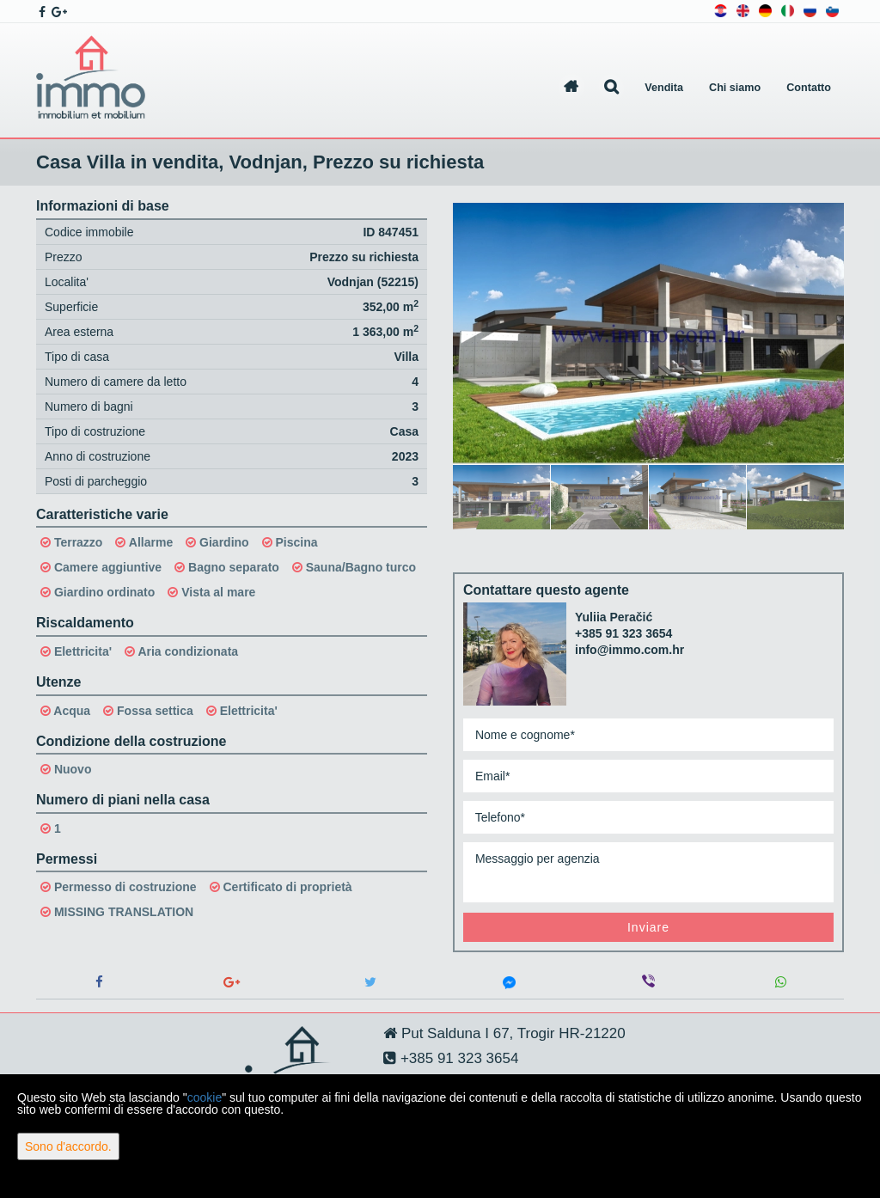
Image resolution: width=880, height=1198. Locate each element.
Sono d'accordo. (68, 1146)
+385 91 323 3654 (623, 633)
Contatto (808, 88)
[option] (502, 496)
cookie (204, 1097)
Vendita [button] (664, 88)
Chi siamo (735, 88)
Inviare (648, 927)
